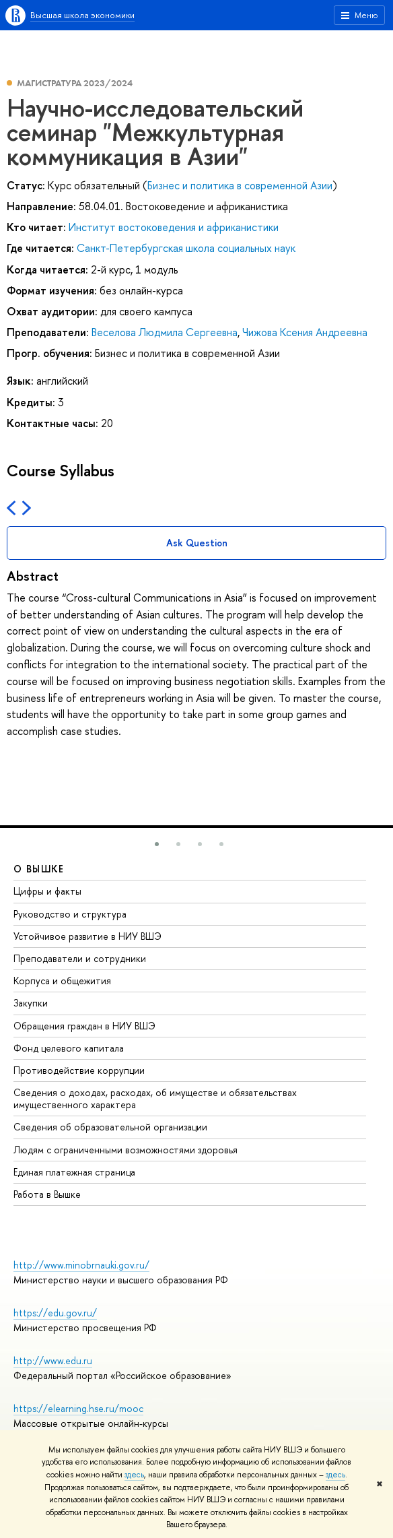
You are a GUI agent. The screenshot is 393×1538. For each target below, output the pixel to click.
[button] (157, 844)
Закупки (30, 1002)
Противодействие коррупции (79, 1070)
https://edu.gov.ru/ (55, 1312)
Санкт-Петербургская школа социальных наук (186, 248)
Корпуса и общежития (62, 980)
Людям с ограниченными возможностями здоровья (125, 1149)
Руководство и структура (70, 913)
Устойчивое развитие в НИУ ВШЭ (87, 936)
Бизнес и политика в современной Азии (239, 185)
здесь (134, 1474)
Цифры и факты (47, 891)
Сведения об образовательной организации (110, 1126)
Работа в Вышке (47, 1194)
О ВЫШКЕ (39, 868)
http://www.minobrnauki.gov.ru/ (81, 1264)
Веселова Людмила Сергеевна (165, 332)
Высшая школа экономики (82, 15)
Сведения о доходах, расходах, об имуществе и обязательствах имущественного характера (155, 1098)
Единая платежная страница (74, 1171)
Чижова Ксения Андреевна (304, 332)
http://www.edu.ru (52, 1360)
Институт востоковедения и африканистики (174, 227)
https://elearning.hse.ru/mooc (78, 1408)
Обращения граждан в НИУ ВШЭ (84, 1025)
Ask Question (196, 542)
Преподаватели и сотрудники (79, 958)
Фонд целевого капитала (68, 1048)
